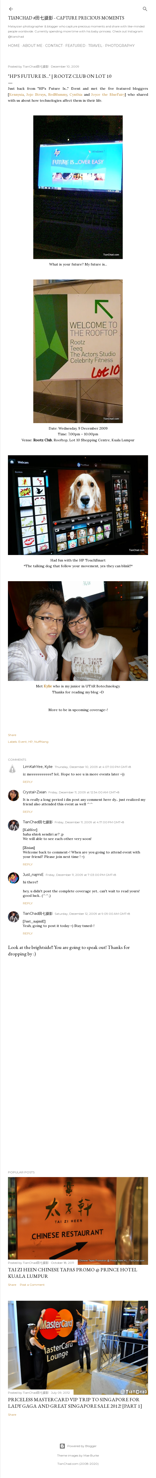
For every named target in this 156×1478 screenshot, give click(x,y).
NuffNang (41, 741)
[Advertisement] (78, 1123)
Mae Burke (91, 1455)
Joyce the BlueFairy (108, 94)
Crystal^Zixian (34, 792)
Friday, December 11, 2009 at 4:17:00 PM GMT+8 (89, 822)
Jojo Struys (36, 94)
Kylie (48, 686)
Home (14, 45)
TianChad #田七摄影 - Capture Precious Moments (66, 18)
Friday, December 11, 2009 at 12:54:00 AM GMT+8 (83, 792)
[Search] (145, 8)
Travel (95, 45)
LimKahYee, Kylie (38, 766)
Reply (28, 782)
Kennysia (16, 94)
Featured (75, 45)
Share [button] (12, 735)
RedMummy (57, 94)
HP (30, 741)
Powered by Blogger (78, 1446)
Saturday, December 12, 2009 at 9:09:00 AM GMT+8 (92, 914)
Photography (120, 45)
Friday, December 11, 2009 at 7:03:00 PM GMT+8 (81, 875)
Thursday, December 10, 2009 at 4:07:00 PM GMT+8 (93, 767)
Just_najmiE (33, 874)
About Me (32, 45)
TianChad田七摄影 (38, 822)
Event (22, 741)
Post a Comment (32, 1285)
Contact (54, 45)
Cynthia (76, 94)
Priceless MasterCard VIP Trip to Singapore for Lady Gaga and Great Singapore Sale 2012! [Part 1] (75, 1402)
